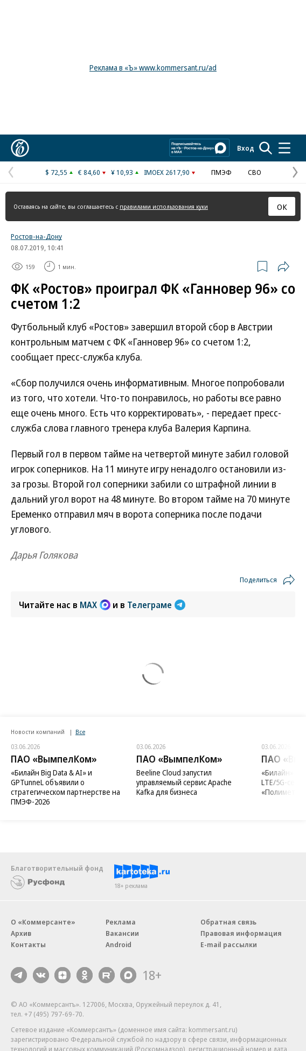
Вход (245, 148)
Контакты (28, 944)
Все (80, 732)
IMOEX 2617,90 (167, 172)
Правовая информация (241, 933)
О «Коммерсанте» (43, 922)
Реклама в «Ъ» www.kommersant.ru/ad (153, 67)
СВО (254, 172)
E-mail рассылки (228, 944)
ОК (282, 206)
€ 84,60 (89, 172)
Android (118, 944)
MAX (95, 604)
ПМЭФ (221, 172)
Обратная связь (228, 922)
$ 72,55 (56, 172)
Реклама (121, 922)
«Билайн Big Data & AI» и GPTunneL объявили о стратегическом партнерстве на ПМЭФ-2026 (65, 787)
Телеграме (156, 604)
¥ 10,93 (122, 172)
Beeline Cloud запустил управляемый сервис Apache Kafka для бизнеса (184, 782)
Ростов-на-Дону (36, 236)
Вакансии (122, 933)
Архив (21, 933)
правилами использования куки (164, 206)
